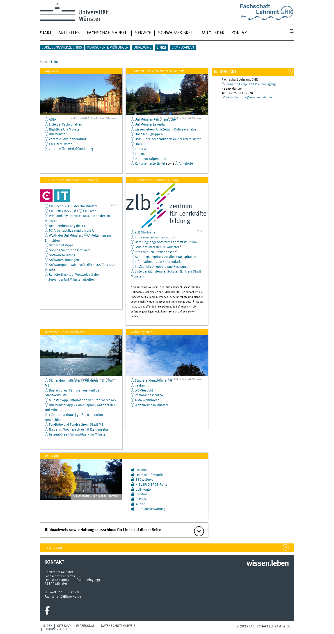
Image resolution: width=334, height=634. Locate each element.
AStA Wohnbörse (147, 400)
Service (143, 33)
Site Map (64, 626)
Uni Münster (57, 134)
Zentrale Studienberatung (68, 139)
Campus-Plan (183, 47)
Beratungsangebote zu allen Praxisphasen (165, 257)
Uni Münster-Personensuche (155, 119)
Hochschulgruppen (149, 134)
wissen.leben (268, 564)
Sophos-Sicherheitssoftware (70, 250)
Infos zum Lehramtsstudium (155, 237)
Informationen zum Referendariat (159, 262)
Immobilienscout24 (149, 395)
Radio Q (140, 149)
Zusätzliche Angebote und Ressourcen (162, 267)
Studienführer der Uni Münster (157, 247)
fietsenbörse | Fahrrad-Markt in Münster (78, 434)
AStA (52, 119)
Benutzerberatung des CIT (68, 226)
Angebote (186, 163)
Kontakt (240, 33)
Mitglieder (213, 33)
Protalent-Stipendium (150, 159)
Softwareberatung (62, 255)
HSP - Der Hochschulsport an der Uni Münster (168, 139)
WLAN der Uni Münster (65, 236)
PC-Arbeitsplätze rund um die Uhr (73, 231)
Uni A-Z (140, 144)
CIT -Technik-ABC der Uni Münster (73, 206)
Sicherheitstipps (61, 245)
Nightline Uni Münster (65, 129)
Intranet (141, 470)
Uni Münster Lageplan (151, 124)
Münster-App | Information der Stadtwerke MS (82, 400)
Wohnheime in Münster (151, 405)
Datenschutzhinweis (118, 626)
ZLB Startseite (145, 232)
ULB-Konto (143, 490)
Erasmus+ (142, 154)
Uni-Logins (142, 47)
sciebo (140, 504)
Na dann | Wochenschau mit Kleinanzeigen (79, 429)
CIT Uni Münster (60, 144)
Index (47, 626)
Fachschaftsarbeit (107, 33)
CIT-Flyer (89, 211)
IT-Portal (141, 499)
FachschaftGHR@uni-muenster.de (249, 97)
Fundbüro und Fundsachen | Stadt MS (76, 425)
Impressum (85, 626)
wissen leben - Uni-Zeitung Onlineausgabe (165, 129)
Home (44, 61)
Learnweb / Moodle (149, 475)
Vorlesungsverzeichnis (61, 47)
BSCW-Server (145, 480)
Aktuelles (69, 33)
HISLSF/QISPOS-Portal (151, 485)
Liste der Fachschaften (65, 124)
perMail (141, 494)
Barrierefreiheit (59, 629)
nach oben (53, 548)
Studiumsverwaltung (150, 509)
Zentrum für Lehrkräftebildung (71, 149)
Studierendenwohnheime (153, 380)
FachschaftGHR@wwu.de (62, 597)
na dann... (142, 385)
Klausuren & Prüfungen (107, 47)
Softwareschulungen (64, 260)
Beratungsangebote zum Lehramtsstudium (166, 242)
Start (45, 33)
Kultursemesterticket (150, 163)
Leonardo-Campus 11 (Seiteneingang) (251, 84)
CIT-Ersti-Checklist (62, 211)
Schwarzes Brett (176, 33)
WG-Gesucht (144, 390)
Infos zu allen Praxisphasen (154, 252)
